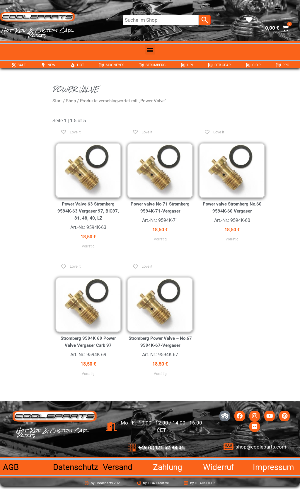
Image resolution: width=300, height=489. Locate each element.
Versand (117, 467)
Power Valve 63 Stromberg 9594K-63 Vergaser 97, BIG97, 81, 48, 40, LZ (88, 211)
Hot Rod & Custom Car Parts (36, 32)
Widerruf (218, 467)
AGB (11, 467)
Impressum (273, 467)
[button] (277, 7)
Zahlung (167, 467)
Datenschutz (75, 467)
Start (57, 100)
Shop (71, 100)
